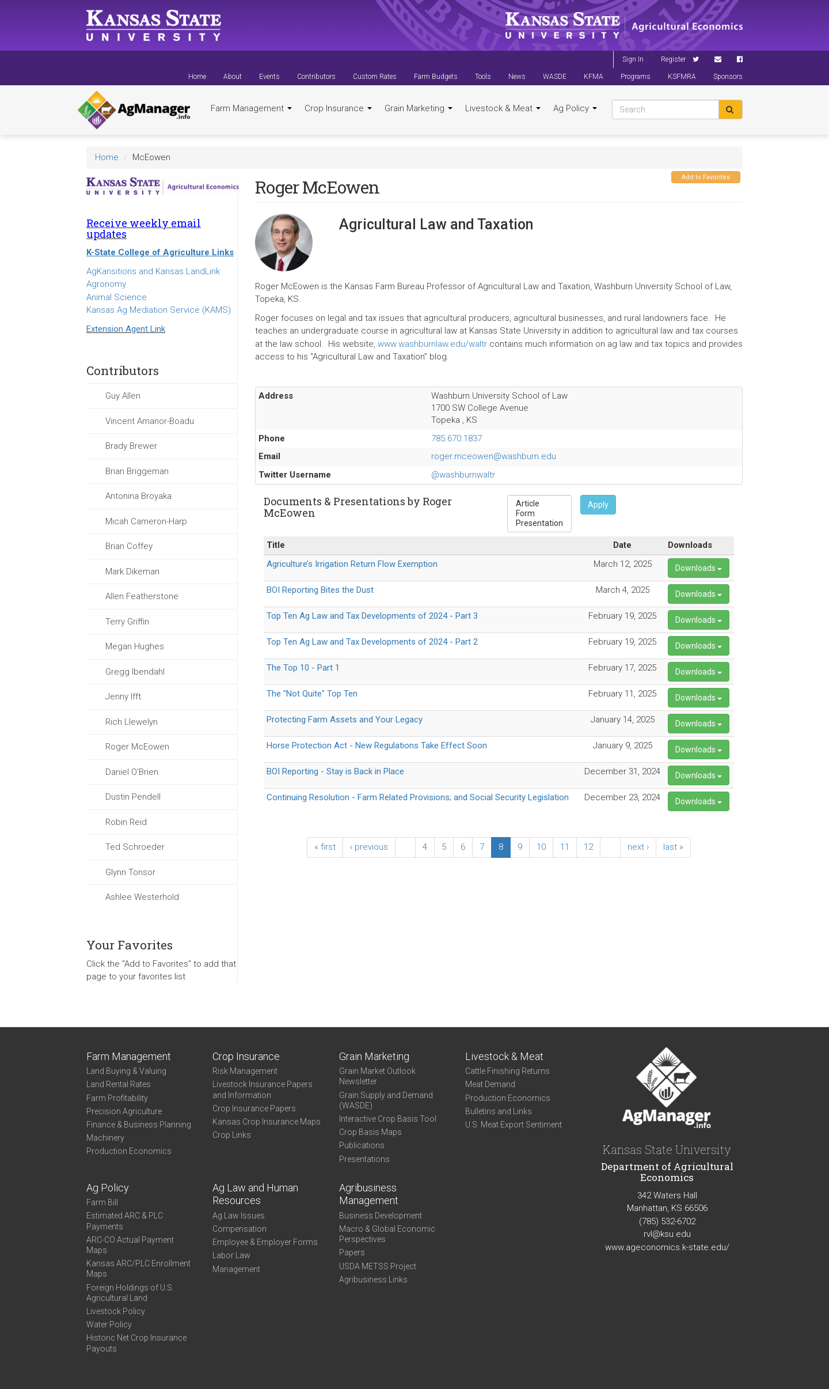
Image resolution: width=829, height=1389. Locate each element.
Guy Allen (122, 396)
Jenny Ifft (123, 696)
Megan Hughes (134, 646)
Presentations (364, 1159)
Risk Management (244, 1071)
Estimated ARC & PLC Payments (124, 1221)
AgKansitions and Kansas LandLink (153, 271)
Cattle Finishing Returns (507, 1071)
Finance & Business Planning (138, 1124)
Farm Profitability (117, 1098)
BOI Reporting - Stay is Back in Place (335, 771)
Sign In (633, 59)
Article (539, 504)
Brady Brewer (131, 446)
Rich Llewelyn (131, 722)
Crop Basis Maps (370, 1132)
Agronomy (106, 284)
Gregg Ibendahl (135, 672)
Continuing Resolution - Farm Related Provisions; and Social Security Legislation (418, 797)
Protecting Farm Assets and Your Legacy (345, 719)
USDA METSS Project (377, 1266)
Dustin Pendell (133, 797)
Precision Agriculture (124, 1111)
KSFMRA (682, 77)
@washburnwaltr (463, 475)
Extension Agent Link (125, 329)
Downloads (698, 568)
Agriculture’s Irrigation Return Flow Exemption (352, 564)
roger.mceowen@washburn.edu (493, 456)
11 (564, 847)
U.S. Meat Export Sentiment (513, 1124)
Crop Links (231, 1135)
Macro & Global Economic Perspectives (387, 1234)
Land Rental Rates (118, 1084)
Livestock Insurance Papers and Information (262, 1089)
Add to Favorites (706, 177)
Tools (483, 77)
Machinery (105, 1137)
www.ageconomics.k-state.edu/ (667, 1247)
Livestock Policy (115, 1311)
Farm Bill (102, 1202)
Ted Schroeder (135, 847)
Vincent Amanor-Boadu (149, 421)
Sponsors (728, 77)
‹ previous (369, 847)
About (232, 77)
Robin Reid (126, 822)
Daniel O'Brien (131, 772)
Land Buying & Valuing (126, 1071)
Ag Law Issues (238, 1215)
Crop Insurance (338, 108)
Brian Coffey (129, 546)
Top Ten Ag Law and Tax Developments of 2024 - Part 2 (372, 642)
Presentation (539, 523)
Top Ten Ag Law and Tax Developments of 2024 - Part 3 (372, 616)
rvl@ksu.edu (667, 1234)
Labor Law (231, 1255)
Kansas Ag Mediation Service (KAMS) (158, 310)
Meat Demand (490, 1084)
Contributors (316, 77)
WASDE (554, 77)
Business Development (380, 1215)
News (517, 77)
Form (539, 513)
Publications (362, 1145)
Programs (636, 77)
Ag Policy (575, 108)
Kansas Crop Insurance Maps (266, 1121)
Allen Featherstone (141, 596)
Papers (352, 1252)
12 (588, 847)
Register (673, 59)
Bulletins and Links (498, 1111)
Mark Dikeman (132, 571)
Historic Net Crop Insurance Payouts (136, 1343)
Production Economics (129, 1151)
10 (541, 847)
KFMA (593, 77)
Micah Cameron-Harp (146, 521)
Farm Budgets (436, 77)
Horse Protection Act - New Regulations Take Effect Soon (377, 745)
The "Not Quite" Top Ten (312, 693)
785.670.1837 (456, 438)
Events (269, 77)
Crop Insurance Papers (254, 1108)
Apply (598, 504)
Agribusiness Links (373, 1279)
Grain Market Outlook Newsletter (377, 1076)
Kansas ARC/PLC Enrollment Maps (138, 1268)
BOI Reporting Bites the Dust (320, 590)
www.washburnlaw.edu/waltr (432, 344)
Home (197, 77)
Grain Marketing (418, 108)
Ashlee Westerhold (142, 897)
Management (236, 1269)
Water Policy (109, 1324)
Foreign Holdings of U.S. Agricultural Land (130, 1293)
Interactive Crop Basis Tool (387, 1118)
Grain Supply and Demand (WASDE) (386, 1100)
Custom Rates (375, 77)
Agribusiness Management (368, 1194)
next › (638, 847)
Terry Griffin (127, 621)
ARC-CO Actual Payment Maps (130, 1245)
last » (673, 847)
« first (325, 847)
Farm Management (251, 108)
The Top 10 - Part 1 (303, 668)
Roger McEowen (137, 746)
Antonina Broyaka (138, 496)
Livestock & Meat (503, 108)
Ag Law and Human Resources (255, 1194)
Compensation (239, 1228)
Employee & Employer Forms (265, 1242)
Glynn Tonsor (130, 872)
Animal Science (116, 297)
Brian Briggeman (137, 471)
